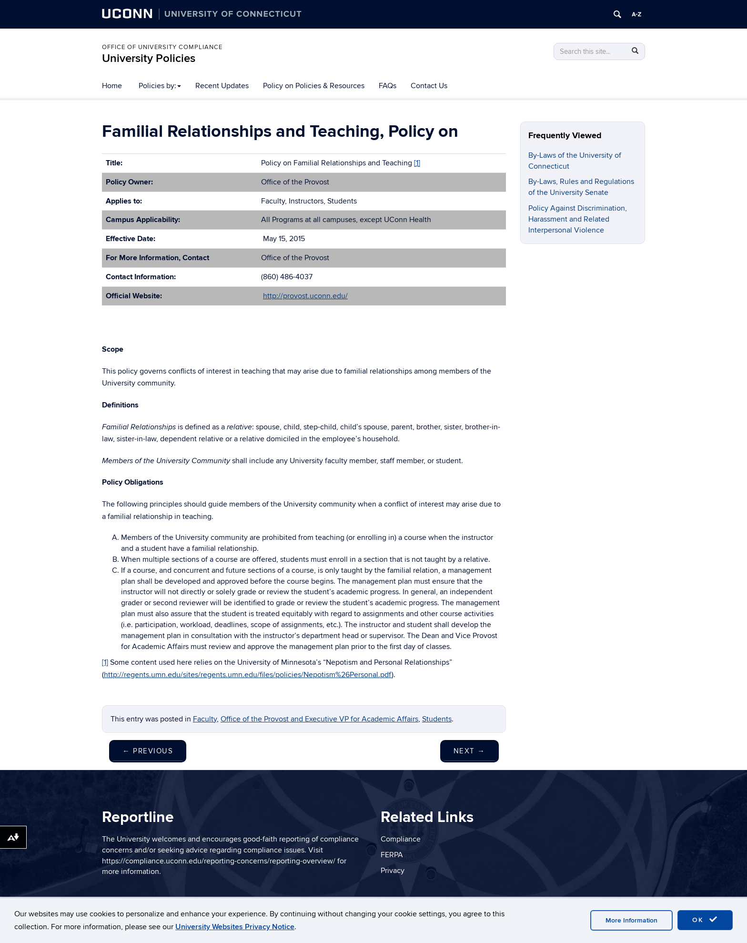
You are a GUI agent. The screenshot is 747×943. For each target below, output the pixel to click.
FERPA (392, 855)
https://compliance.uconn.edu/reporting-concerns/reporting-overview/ (218, 861)
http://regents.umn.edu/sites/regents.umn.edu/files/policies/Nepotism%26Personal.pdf (248, 674)
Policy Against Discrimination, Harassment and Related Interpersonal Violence (577, 219)
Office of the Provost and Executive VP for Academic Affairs (319, 719)
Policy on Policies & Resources (313, 86)
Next (469, 751)
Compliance (401, 839)
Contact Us (429, 86)
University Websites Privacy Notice (234, 927)
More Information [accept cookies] (631, 920)
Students (437, 719)
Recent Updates (222, 86)
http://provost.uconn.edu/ (305, 296)
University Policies (148, 58)
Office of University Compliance (162, 47)
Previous (147, 751)
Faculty (205, 719)
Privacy (392, 870)
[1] (417, 163)
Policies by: (160, 86)
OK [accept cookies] (705, 919)
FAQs (387, 86)
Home (112, 86)
